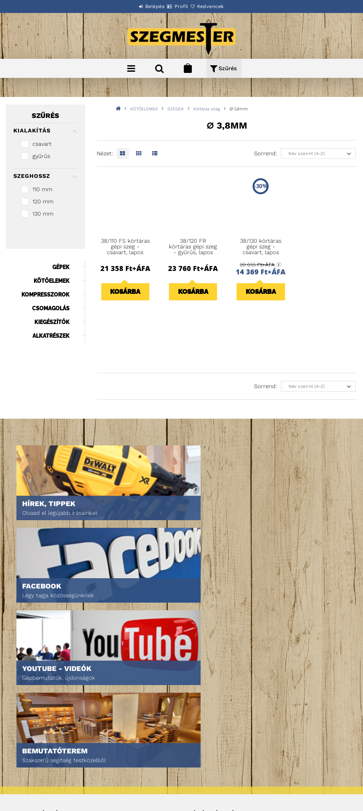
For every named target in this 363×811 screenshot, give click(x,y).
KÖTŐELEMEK (144, 108)
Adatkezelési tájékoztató (46, 756)
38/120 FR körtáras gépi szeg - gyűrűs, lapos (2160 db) (193, 249)
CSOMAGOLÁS (51, 308)
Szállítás (26, 778)
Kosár (195, 696)
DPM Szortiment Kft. (212, 785)
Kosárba (125, 291)
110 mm (42, 189)
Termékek (27, 675)
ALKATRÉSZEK (51, 336)
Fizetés (24, 767)
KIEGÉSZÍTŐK (52, 322)
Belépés (146, 6)
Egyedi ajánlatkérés (40, 686)
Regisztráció (204, 675)
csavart (42, 143)
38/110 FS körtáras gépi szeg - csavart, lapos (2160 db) (125, 249)
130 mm (42, 213)
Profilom (199, 686)
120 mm (42, 201)
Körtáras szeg (206, 108)
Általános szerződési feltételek (55, 745)
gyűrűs (41, 156)
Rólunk (24, 696)
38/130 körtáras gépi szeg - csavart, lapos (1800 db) (260, 249)
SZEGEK (175, 108)
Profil (181, 6)
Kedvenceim (202, 707)
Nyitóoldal (28, 664)
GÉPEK (61, 267)
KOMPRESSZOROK (45, 295)
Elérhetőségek (34, 788)
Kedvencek (219, 6)
